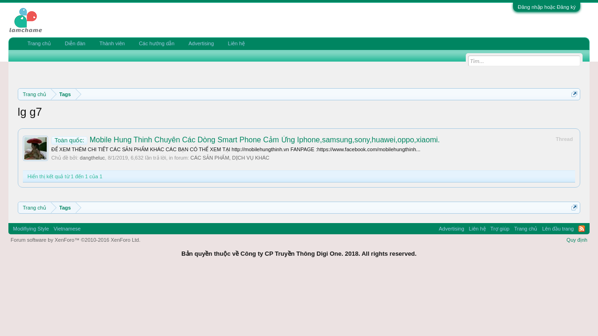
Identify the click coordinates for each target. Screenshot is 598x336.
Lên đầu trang (558, 228)
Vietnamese (67, 228)
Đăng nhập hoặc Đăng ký (547, 7)
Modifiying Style (31, 228)
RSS (581, 228)
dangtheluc (92, 158)
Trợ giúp (500, 228)
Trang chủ (39, 43)
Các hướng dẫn (156, 43)
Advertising (201, 43)
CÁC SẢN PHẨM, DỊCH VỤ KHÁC (229, 158)
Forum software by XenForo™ (76, 240)
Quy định (577, 240)
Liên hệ (236, 43)
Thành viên (112, 43)
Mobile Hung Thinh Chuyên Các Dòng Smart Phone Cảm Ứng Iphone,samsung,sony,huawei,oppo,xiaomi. (245, 140)
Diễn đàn (75, 43)
